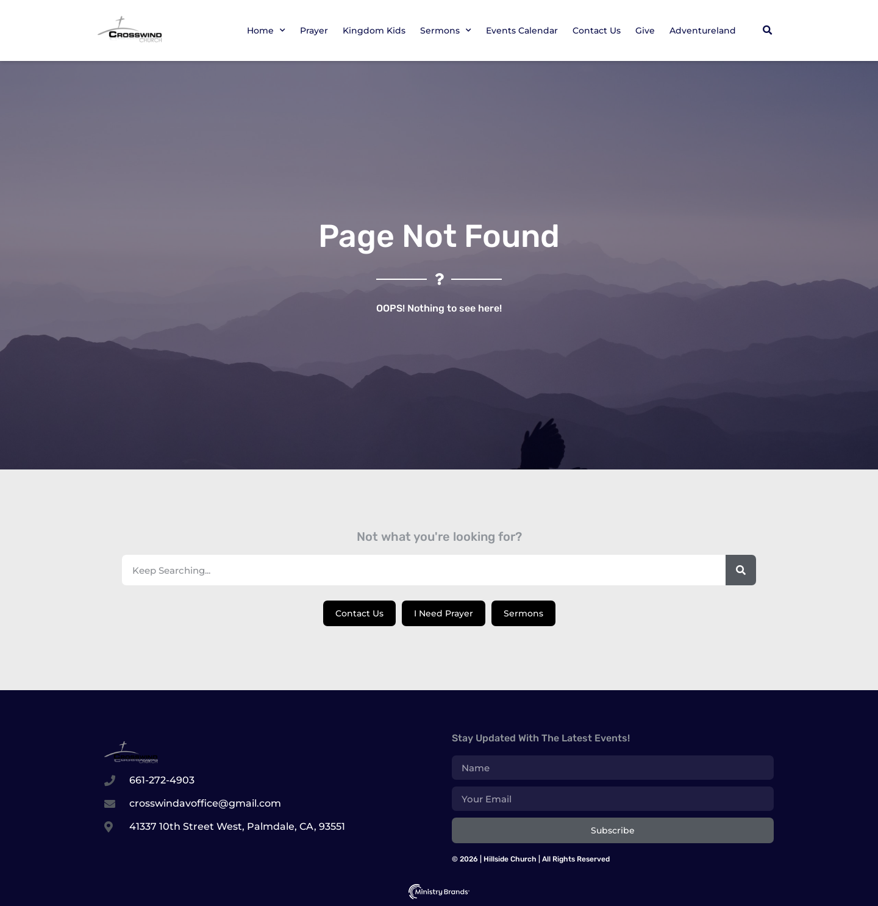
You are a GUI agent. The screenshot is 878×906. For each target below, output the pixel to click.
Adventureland (702, 30)
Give (645, 30)
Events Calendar (522, 30)
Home (266, 30)
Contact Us (597, 30)
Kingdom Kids (374, 30)
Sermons (445, 30)
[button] (767, 30)
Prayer (314, 30)
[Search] (741, 570)
